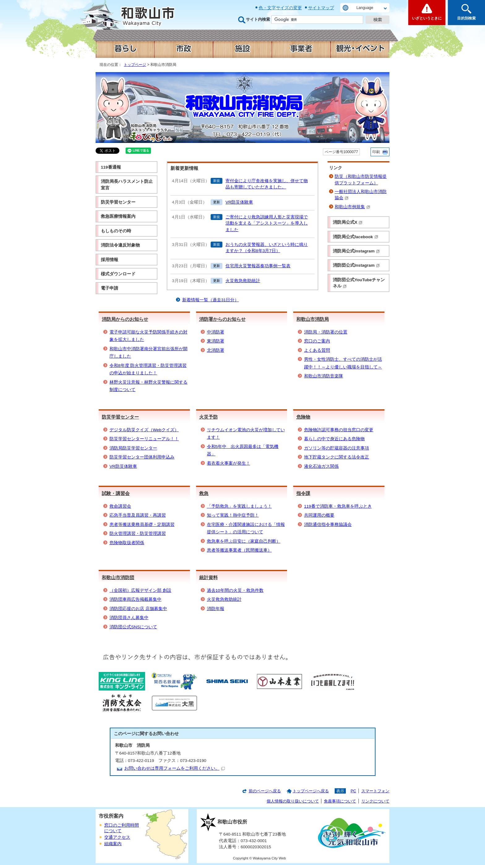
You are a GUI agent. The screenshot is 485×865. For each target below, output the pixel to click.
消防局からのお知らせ (125, 319)
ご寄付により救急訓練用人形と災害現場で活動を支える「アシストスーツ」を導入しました (266, 223)
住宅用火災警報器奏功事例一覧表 (257, 266)
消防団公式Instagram (356, 265)
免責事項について (340, 801)
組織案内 (113, 843)
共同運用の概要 (319, 515)
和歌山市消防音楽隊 (323, 376)
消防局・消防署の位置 (325, 332)
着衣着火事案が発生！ (228, 463)
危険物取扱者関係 (126, 542)
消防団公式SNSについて (133, 627)
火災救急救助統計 (242, 280)
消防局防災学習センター (133, 448)
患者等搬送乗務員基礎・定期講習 (141, 524)
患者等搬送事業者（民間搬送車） (239, 550)
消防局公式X (348, 222)
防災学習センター (118, 202)
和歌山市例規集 (352, 206)
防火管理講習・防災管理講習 (137, 533)
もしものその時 (116, 231)
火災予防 (208, 417)
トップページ (135, 64)
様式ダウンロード (118, 274)
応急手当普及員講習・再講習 (137, 515)
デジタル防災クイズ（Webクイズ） (144, 430)
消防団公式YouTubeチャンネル (359, 283)
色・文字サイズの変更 (280, 7)
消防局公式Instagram (356, 251)
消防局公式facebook (355, 237)
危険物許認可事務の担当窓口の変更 (338, 430)
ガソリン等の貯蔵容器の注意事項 (336, 448)
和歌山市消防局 (312, 319)
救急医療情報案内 (118, 216)
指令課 (303, 493)
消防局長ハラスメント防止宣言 (127, 184)
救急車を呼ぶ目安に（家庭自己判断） (244, 541)
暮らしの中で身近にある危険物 (334, 439)
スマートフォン (375, 791)
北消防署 (215, 350)
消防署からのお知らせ (222, 319)
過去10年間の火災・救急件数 (235, 590)
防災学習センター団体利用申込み (141, 457)
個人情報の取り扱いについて (293, 801)
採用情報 (109, 259)
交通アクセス (117, 837)
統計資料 (208, 577)
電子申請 (109, 288)
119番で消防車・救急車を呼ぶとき (338, 506)
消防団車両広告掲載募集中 (135, 599)
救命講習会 (120, 506)
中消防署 (215, 332)
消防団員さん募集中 (128, 617)
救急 (203, 493)
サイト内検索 (258, 19)
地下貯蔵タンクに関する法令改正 (336, 457)
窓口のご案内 (317, 341)
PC (353, 791)
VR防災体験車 (239, 202)
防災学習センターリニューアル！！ (144, 439)
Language (364, 8)
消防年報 (215, 608)
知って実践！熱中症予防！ (233, 515)
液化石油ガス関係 (321, 466)
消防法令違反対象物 (120, 245)
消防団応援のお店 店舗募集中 (138, 608)
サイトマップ (321, 7)
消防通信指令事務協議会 (328, 524)
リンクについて (375, 801)
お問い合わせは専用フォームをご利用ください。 (174, 768)
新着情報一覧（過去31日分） (210, 300)
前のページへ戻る (265, 791)
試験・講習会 (116, 493)
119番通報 (111, 167)
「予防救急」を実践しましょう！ (239, 506)
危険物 (303, 417)
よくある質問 (317, 350)
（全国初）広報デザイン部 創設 (140, 590)
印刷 (376, 152)
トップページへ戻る (311, 791)
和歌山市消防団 (118, 577)
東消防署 (215, 341)
